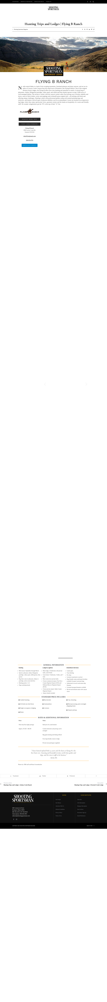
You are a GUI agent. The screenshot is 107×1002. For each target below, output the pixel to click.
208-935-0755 (29, 140)
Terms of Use (59, 994)
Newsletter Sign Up (39, 1)
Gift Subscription (81, 981)
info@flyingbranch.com (29, 136)
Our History (58, 981)
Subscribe (79, 977)
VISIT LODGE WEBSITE (29, 124)
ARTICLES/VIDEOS (29, 145)
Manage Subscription (82, 984)
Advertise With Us (60, 984)
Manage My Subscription (26, 1)
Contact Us (48, 1)
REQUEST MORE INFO (29, 119)
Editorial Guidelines (60, 987)
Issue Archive (80, 987)
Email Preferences (81, 994)
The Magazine (15, 1)
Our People (58, 977)
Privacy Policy (59, 990)
